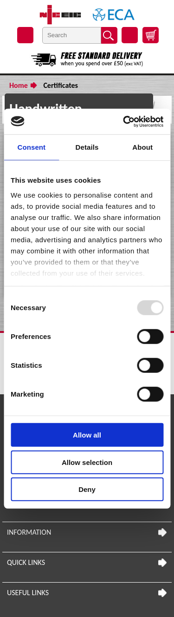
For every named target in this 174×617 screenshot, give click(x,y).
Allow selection (87, 462)
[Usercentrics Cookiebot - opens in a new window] (123, 121)
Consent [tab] (31, 147)
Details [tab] (87, 147)
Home (18, 85)
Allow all (87, 435)
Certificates (60, 85)
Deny (87, 489)
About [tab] (142, 147)
